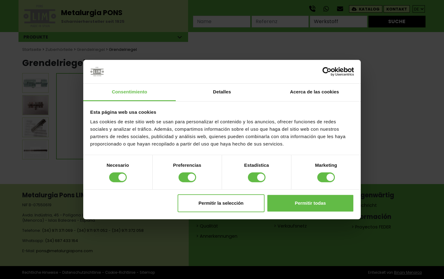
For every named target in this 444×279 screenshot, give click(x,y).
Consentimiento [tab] (129, 92)
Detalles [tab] (222, 92)
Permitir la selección (221, 203)
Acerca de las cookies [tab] (314, 92)
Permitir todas (310, 203)
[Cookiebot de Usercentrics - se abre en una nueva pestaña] (327, 71)
